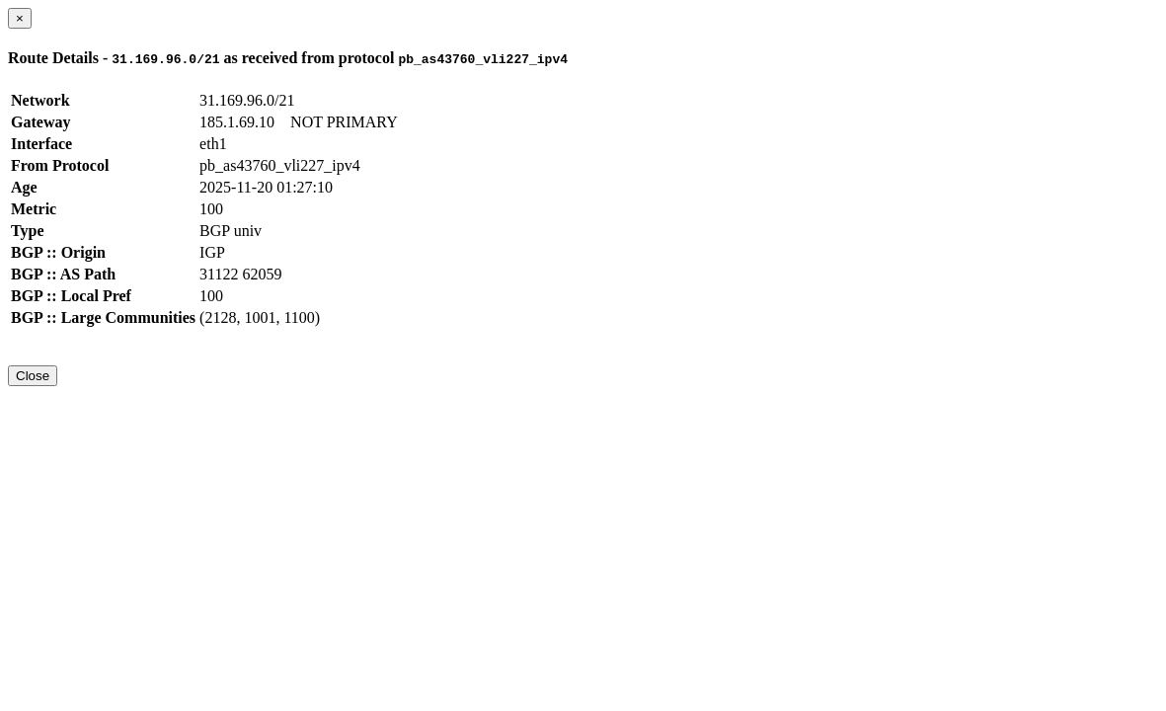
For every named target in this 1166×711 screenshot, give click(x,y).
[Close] (20, 18)
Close (32, 375)
